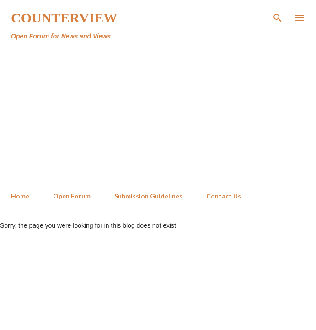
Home (20, 196)
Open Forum (72, 196)
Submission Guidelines (148, 196)
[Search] (277, 16)
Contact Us (223, 196)
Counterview (64, 17)
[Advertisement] (158, 116)
